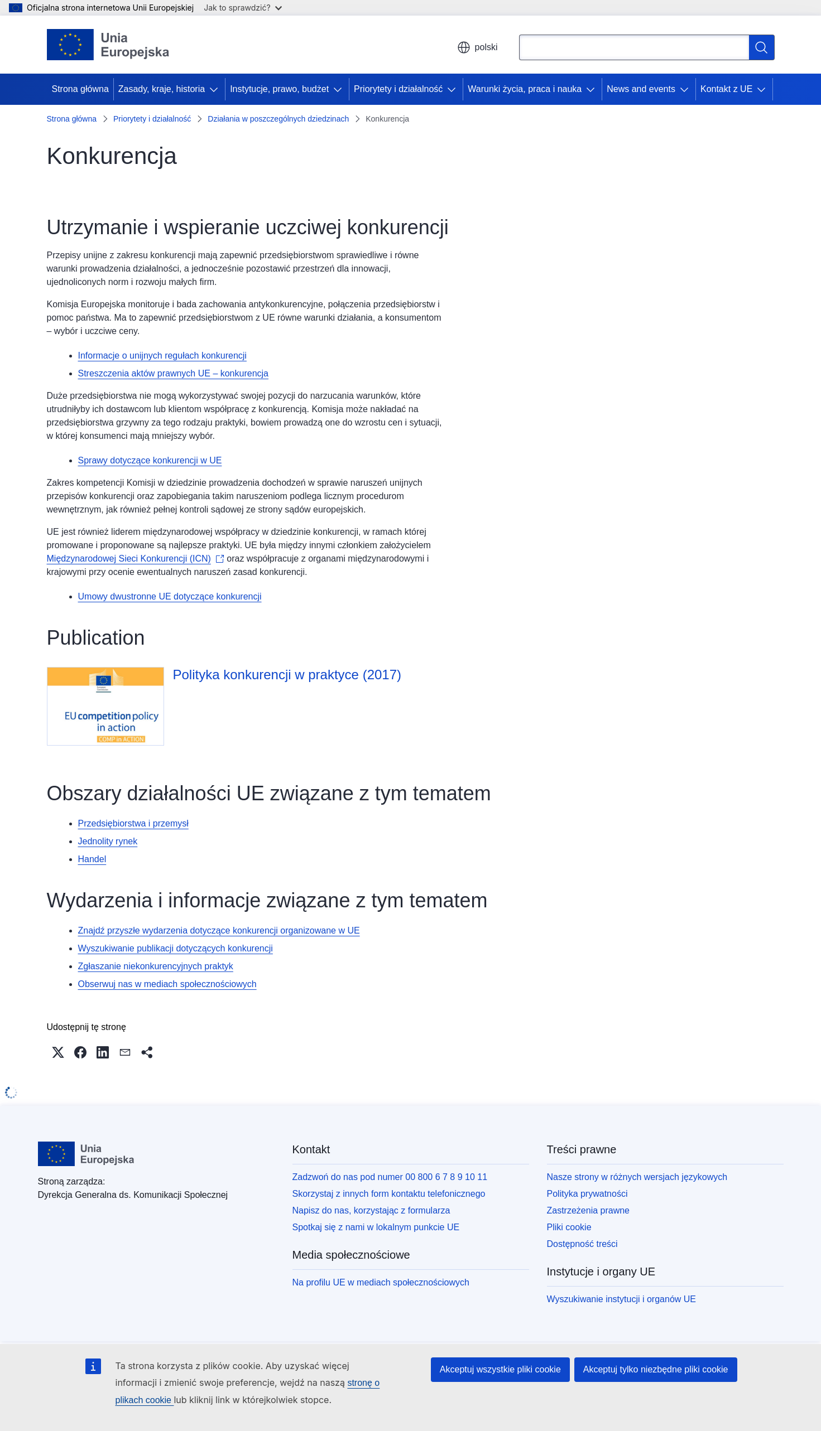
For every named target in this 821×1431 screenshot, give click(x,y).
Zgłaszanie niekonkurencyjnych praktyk (155, 966)
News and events (641, 89)
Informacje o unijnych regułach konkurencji (162, 355)
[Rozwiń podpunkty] (216, 89)
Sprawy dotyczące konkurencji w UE (150, 460)
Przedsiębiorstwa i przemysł (133, 823)
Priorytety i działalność (398, 89)
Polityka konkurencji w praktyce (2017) (287, 674)
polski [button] (477, 47)
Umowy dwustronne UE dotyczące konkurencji (170, 596)
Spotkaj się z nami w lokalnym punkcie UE (376, 1227)
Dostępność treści (582, 1244)
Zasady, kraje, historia (161, 89)
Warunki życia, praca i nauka (525, 89)
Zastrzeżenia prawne (588, 1210)
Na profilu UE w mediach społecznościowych (380, 1282)
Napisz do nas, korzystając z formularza (371, 1210)
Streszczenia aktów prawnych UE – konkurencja (173, 373)
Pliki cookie (569, 1227)
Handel (92, 859)
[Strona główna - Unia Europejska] (108, 44)
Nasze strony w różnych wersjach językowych (637, 1177)
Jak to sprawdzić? (242, 7)
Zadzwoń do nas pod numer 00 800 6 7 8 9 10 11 (390, 1177)
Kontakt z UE (726, 89)
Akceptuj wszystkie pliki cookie (500, 1369)
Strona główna (80, 89)
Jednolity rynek (108, 841)
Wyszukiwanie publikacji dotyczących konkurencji (175, 948)
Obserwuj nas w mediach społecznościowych (167, 984)
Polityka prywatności (587, 1193)
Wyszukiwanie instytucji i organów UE (622, 1299)
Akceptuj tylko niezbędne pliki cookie (655, 1369)
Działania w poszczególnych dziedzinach (278, 118)
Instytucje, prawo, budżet (279, 89)
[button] (58, 1052)
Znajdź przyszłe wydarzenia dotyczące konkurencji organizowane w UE (219, 930)
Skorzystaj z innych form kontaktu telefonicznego (389, 1193)
